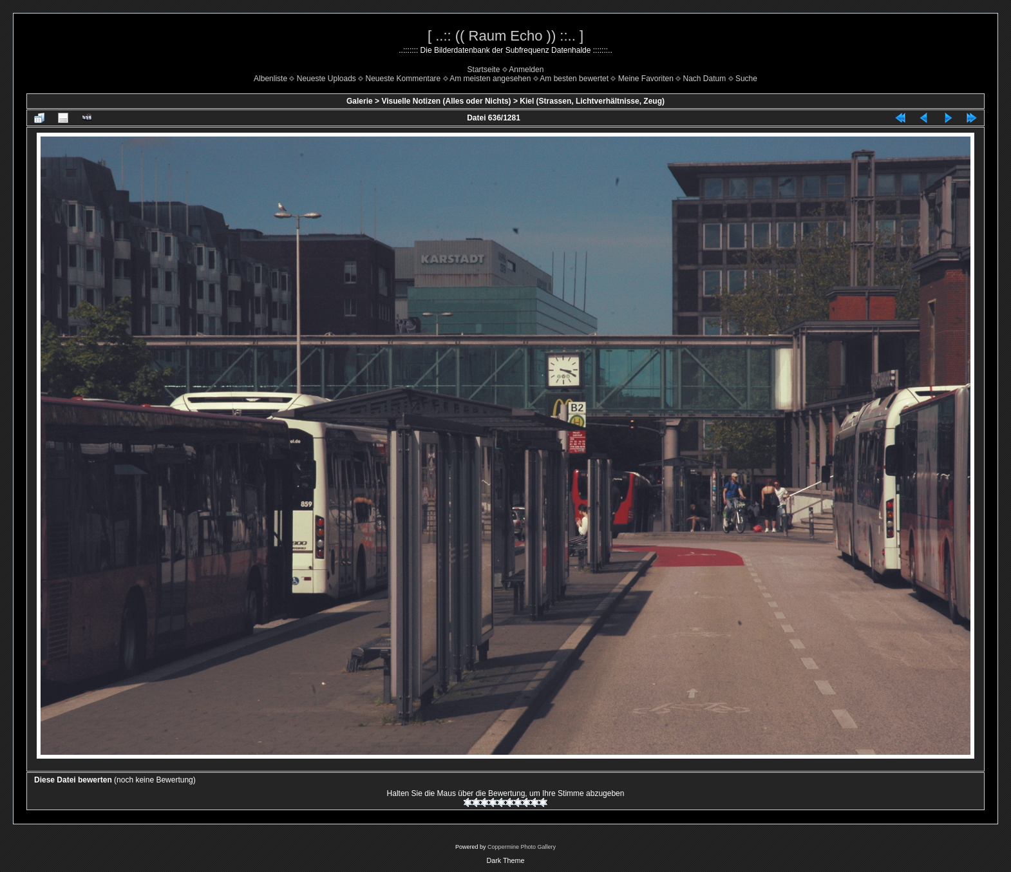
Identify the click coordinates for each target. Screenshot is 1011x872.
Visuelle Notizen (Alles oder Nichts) (446, 101)
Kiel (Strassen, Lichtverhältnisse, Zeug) (592, 101)
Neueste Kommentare (403, 78)
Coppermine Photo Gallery (521, 847)
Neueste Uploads (326, 78)
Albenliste (270, 78)
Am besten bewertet (574, 78)
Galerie (359, 101)
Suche (746, 78)
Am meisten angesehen (490, 78)
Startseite (484, 69)
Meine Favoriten (646, 78)
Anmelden (526, 69)
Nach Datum (704, 78)
